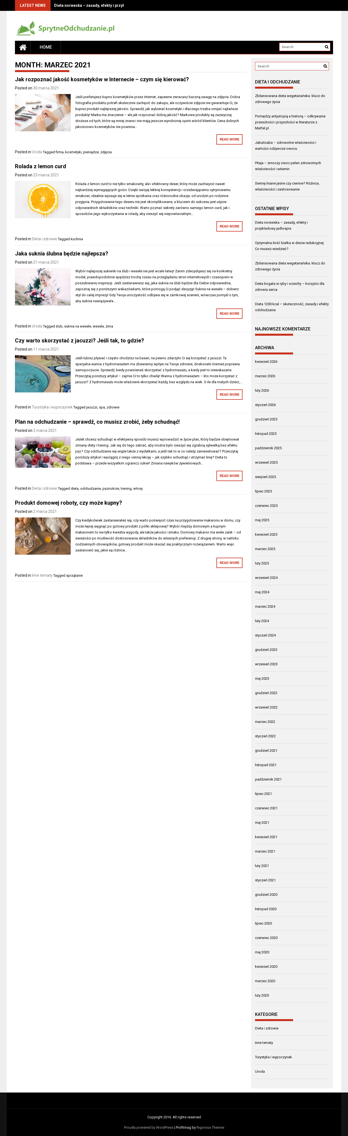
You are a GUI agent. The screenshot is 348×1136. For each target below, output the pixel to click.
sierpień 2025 (265, 477)
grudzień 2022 (266, 693)
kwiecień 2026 (266, 362)
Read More (229, 139)
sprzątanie (74, 575)
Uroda (37, 152)
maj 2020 (262, 952)
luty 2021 (262, 866)
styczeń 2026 (265, 405)
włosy (138, 488)
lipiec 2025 (263, 491)
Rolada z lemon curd (40, 166)
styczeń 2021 (265, 880)
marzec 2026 (265, 376)
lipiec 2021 (263, 794)
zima (109, 326)
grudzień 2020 (266, 894)
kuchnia (77, 239)
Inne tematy (42, 575)
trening (126, 488)
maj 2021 (262, 822)
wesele (98, 326)
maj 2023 (262, 678)
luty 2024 (262, 621)
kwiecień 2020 (266, 967)
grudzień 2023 (266, 650)
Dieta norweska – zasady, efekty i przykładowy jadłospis (104, 5)
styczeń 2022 (265, 736)
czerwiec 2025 (266, 506)
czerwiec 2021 (266, 808)
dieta (75, 488)
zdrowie (113, 407)
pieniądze (91, 152)
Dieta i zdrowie (44, 239)
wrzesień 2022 (266, 707)
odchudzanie (90, 488)
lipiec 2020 (263, 923)
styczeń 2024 (265, 635)
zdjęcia (106, 152)
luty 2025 (262, 563)
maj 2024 (262, 592)
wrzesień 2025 (266, 462)
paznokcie (110, 488)
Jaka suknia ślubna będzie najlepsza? (61, 253)
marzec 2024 (265, 606)
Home (46, 47)
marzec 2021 (265, 851)
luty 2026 (262, 390)
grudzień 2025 (266, 419)
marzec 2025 (265, 549)
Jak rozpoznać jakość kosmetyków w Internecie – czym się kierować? (102, 79)
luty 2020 (262, 995)
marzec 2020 (265, 981)
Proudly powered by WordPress (148, 1127)
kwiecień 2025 (266, 534)
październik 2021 (268, 779)
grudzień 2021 (266, 750)
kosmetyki (73, 152)
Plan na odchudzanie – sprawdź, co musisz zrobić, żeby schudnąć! (97, 422)
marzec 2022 (265, 722)
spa (102, 407)
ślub (59, 326)
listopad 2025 (265, 434)
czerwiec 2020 (266, 938)
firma (60, 152)
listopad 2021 (265, 765)
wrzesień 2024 (266, 578)
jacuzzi (91, 407)
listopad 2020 (265, 909)
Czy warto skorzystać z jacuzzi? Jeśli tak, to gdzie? (79, 340)
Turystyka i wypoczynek (52, 407)
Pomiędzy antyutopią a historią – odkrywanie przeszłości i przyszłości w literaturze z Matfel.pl (290, 122)
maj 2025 (262, 520)
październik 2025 (268, 448)
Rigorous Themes (210, 1127)
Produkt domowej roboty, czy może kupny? (68, 503)
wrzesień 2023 (266, 664)
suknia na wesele (77, 326)
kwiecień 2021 (266, 837)
